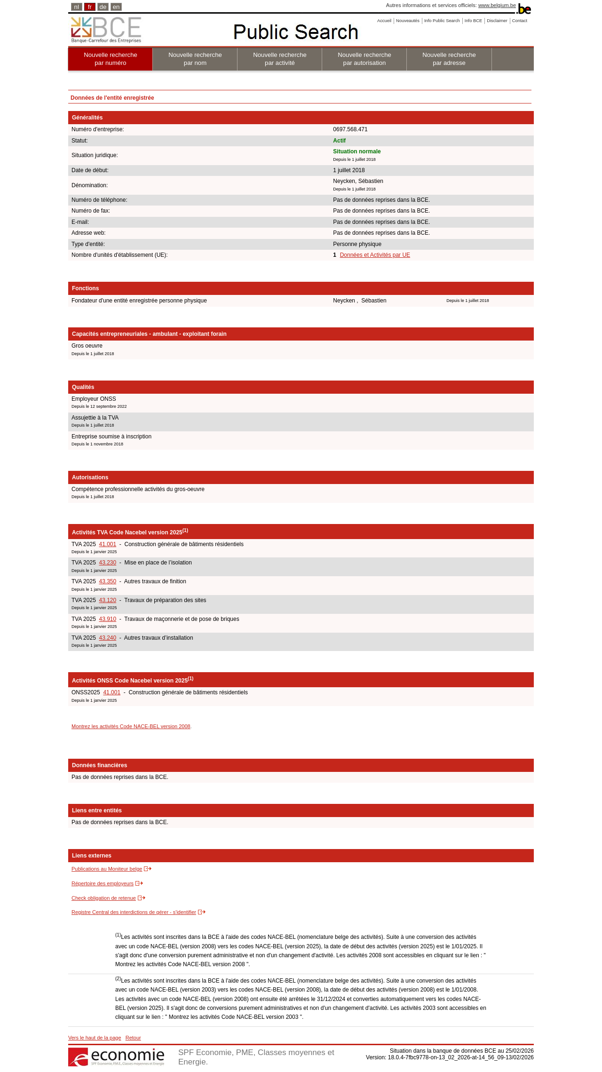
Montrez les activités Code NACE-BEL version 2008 (130, 726)
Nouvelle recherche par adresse (449, 58)
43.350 (107, 581)
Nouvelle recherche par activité (280, 58)
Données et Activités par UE (375, 255)
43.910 (107, 619)
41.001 (107, 544)
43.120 (107, 600)
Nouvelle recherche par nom (195, 58)
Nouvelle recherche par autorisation (364, 58)
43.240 (107, 638)
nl (76, 6)
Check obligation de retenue (103, 898)
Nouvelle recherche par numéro (110, 58)
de (103, 6)
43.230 (107, 562)
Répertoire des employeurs (102, 883)
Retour (133, 1037)
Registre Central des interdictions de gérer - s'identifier (133, 912)
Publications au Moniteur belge (106, 869)
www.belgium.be (497, 5)
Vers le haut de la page (94, 1037)
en (116, 6)
